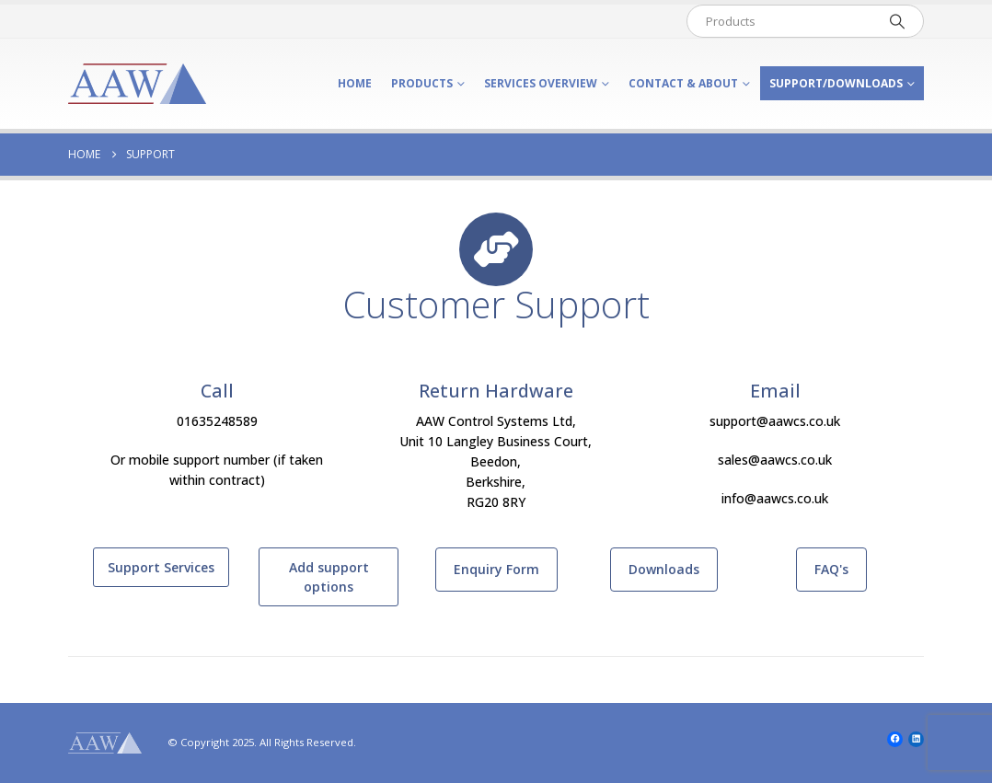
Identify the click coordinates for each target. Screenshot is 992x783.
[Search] (897, 21)
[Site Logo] (137, 83)
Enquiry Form (496, 569)
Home (355, 83)
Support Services (161, 567)
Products (422, 83)
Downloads (664, 569)
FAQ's (831, 569)
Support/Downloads (836, 83)
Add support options (329, 576)
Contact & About (683, 83)
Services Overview (540, 83)
